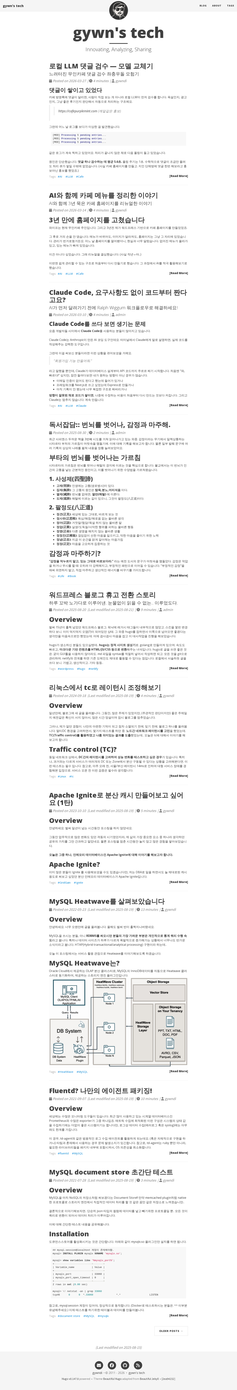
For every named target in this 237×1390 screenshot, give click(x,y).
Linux (63, 776)
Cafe (81, 176)
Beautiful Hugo (112, 1379)
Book (72, 576)
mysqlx (104, 1316)
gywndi (97, 1373)
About (216, 8)
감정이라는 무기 (149, 439)
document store (70, 1316)
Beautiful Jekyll (149, 1379)
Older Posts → (171, 1331)
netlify (94, 668)
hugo (82, 668)
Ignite (79, 882)
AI (61, 176)
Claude (82, 405)
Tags (230, 8)
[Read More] (178, 176)
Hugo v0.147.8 (70, 1379)
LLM (70, 176)
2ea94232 (168, 1379)
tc (72, 776)
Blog (203, 8)
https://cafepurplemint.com (77, 111)
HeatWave (66, 1072)
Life (62, 576)
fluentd (64, 1153)
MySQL (83, 1072)
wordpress (67, 668)
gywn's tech (13, 8)
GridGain (65, 882)
